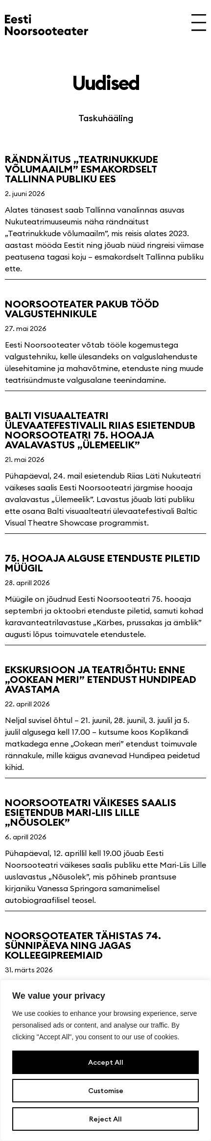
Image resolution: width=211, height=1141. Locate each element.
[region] (105, 1060)
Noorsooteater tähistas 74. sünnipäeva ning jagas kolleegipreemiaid (83, 945)
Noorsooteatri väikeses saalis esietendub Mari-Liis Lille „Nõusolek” (90, 812)
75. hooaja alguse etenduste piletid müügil (102, 563)
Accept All (105, 1062)
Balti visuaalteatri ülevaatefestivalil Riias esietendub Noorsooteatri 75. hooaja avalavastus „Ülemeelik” (100, 430)
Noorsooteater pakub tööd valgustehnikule (82, 309)
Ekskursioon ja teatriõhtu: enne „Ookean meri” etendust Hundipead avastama (100, 679)
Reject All (105, 1119)
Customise (105, 1090)
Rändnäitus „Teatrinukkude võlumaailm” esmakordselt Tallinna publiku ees (81, 169)
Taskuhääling (105, 118)
